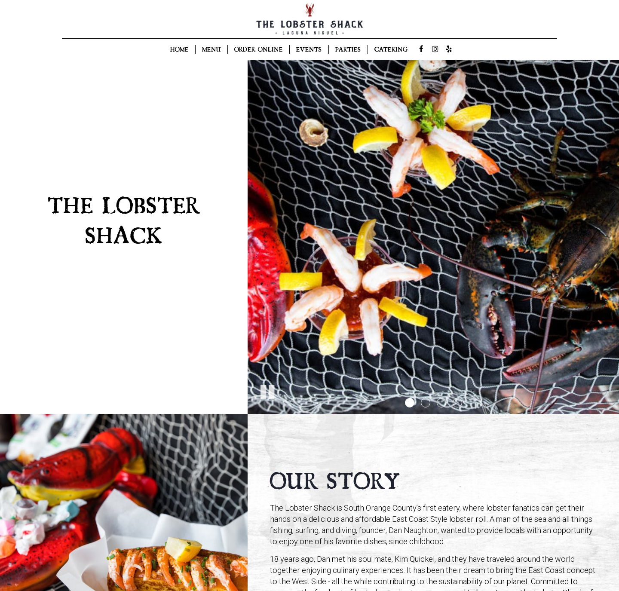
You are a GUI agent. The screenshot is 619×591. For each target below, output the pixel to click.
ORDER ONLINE (258, 49)
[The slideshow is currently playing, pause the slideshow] (266, 390)
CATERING (391, 49)
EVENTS (309, 49)
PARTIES (348, 49)
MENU (211, 49)
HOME (179, 49)
